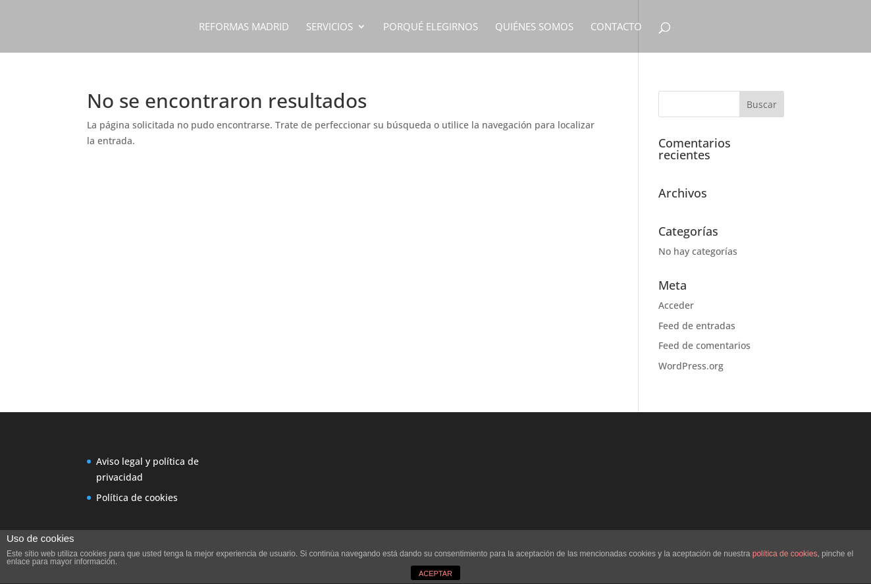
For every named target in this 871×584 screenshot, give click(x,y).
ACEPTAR (435, 573)
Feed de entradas (696, 325)
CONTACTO (616, 27)
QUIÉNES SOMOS (534, 27)
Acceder (676, 305)
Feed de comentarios (704, 345)
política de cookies (785, 553)
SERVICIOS (329, 27)
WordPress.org (691, 365)
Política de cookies (137, 497)
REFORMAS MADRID (244, 27)
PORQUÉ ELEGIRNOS (430, 27)
